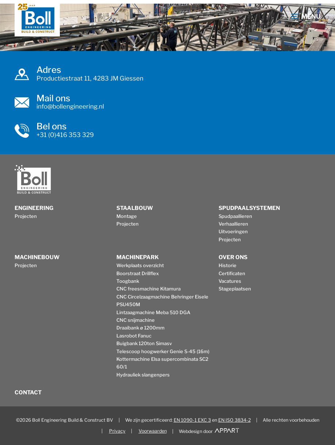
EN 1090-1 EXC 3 (192, 420)
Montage (126, 216)
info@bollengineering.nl (70, 106)
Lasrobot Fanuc (133, 336)
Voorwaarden (153, 431)
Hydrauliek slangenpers (143, 375)
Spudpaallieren (235, 216)
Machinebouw (37, 257)
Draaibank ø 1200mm (140, 328)
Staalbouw (134, 208)
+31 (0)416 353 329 (65, 134)
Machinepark (137, 257)
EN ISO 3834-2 (234, 420)
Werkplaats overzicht (140, 265)
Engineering (34, 208)
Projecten (26, 216)
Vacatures (230, 281)
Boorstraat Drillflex (137, 273)
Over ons (233, 257)
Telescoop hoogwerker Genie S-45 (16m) (162, 351)
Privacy (117, 431)
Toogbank (127, 281)
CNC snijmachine (135, 320)
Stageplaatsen (235, 289)
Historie (227, 265)
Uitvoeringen (233, 231)
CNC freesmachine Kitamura (148, 289)
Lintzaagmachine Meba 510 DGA (153, 312)
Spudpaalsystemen (249, 208)
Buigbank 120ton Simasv (144, 343)
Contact (28, 392)
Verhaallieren (233, 224)
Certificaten (232, 273)
